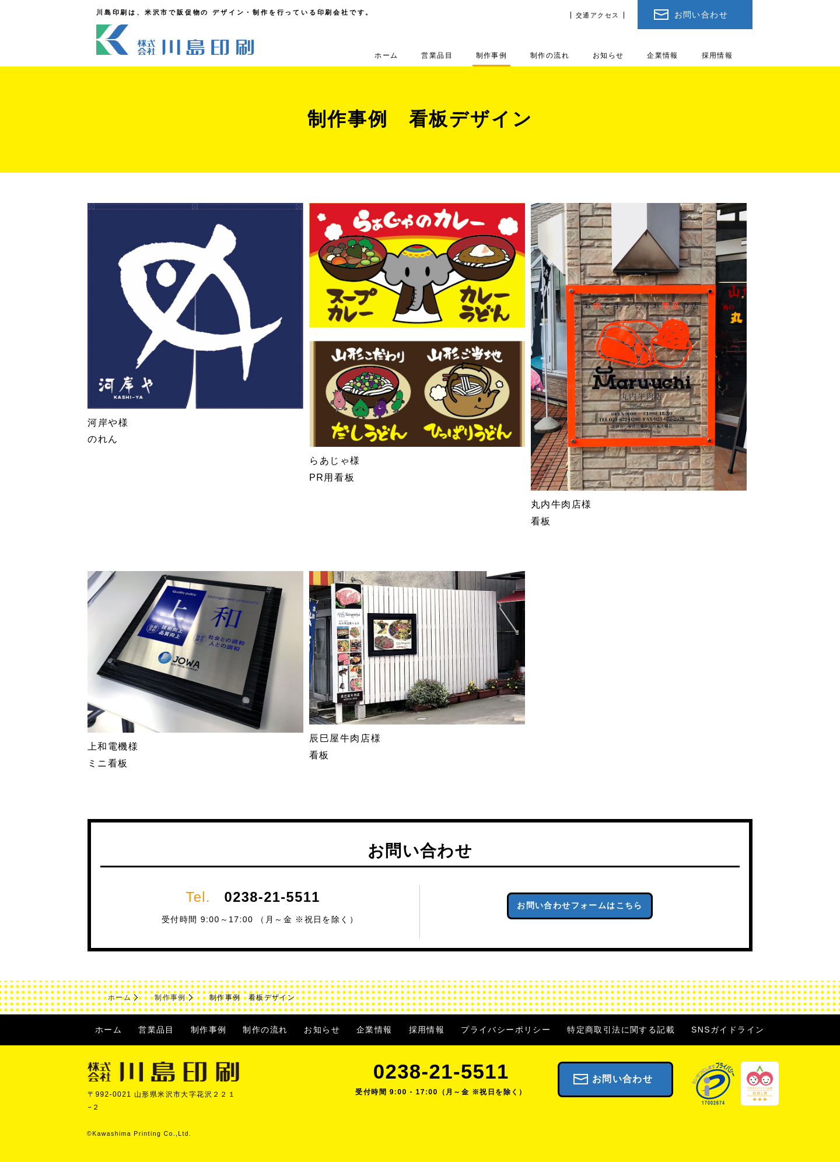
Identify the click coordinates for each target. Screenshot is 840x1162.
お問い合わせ (701, 14)
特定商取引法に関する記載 (621, 1029)
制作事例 (492, 55)
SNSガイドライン (727, 1029)
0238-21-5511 (272, 897)
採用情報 (717, 55)
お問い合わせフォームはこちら (580, 905)
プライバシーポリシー (506, 1029)
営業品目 (437, 55)
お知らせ (608, 55)
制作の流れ (549, 55)
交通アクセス (597, 15)
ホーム (386, 55)
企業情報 (662, 55)
